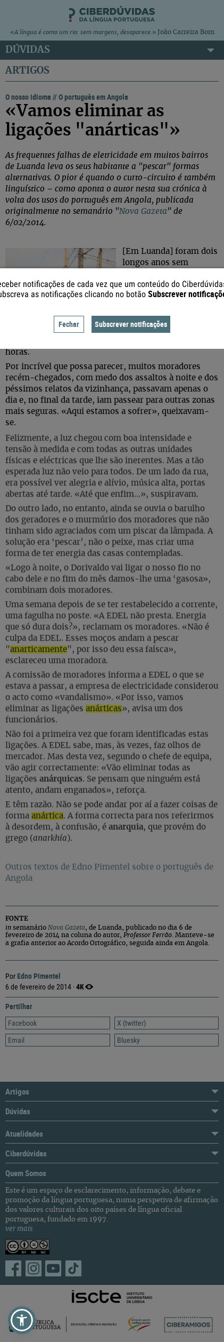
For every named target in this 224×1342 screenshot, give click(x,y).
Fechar (69, 324)
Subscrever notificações (131, 324)
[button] (22, 1320)
